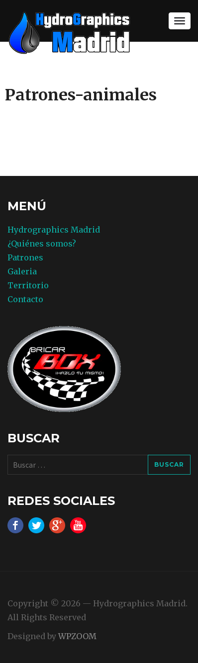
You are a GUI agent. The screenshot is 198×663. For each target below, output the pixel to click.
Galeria (22, 271)
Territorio (28, 285)
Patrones (25, 257)
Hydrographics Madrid (53, 230)
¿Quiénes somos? (41, 244)
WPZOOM (77, 636)
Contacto (25, 299)
